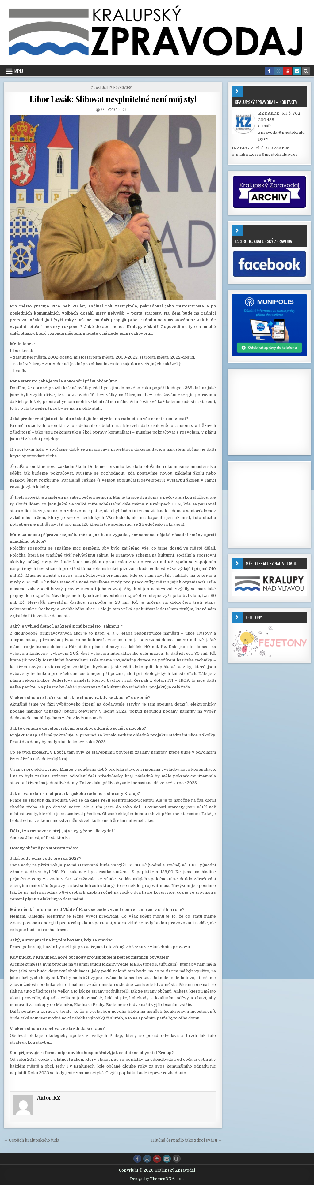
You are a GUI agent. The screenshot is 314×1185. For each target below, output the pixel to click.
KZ (102, 109)
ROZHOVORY (122, 87)
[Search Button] (177, 1159)
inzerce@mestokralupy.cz (272, 154)
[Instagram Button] (147, 1159)
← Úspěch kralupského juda (31, 1140)
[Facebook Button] (137, 1159)
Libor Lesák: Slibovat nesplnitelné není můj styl (112, 99)
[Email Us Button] (167, 1159)
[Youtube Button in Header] (287, 71)
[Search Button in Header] (306, 71)
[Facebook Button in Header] (269, 71)
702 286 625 (277, 148)
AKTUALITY (104, 87)
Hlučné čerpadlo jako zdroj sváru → (186, 1140)
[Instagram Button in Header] (278, 71)
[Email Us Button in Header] (297, 71)
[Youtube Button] (157, 1159)
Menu (18, 71)
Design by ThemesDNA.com (157, 1179)
